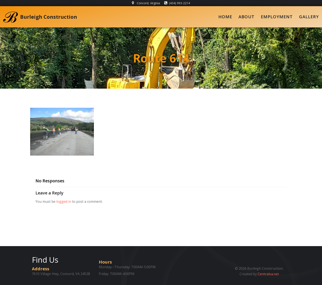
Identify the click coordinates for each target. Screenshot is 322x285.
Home (225, 17)
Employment (277, 17)
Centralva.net (268, 274)
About (246, 17)
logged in (63, 201)
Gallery (309, 17)
